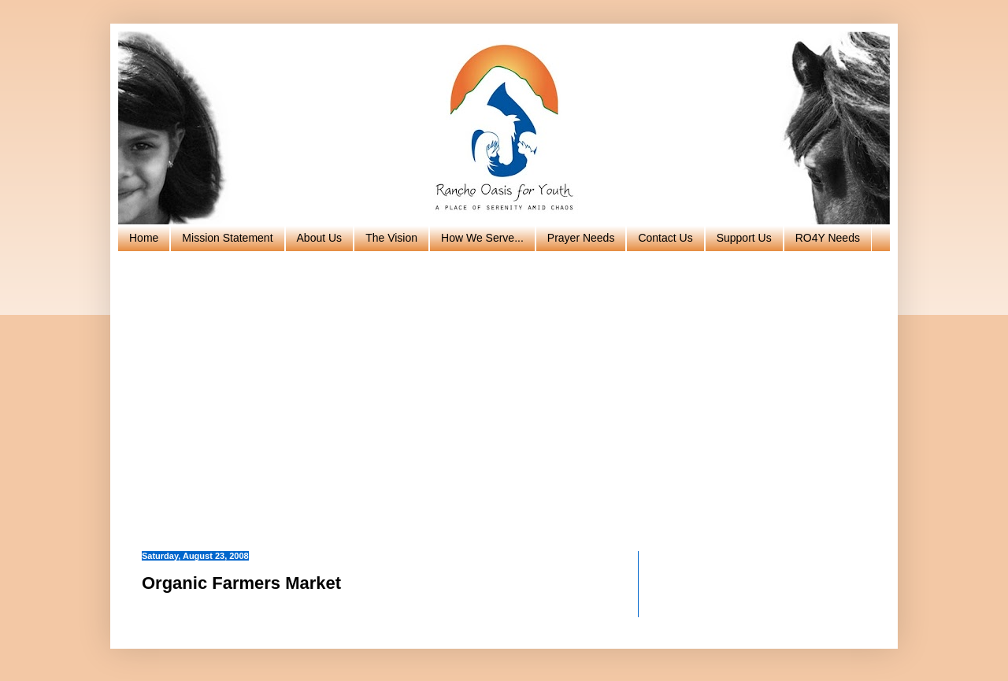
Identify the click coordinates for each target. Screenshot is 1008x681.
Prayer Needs (581, 237)
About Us (320, 237)
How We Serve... (482, 237)
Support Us (744, 237)
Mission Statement (227, 237)
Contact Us (665, 237)
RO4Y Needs (827, 237)
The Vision (391, 237)
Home (143, 237)
